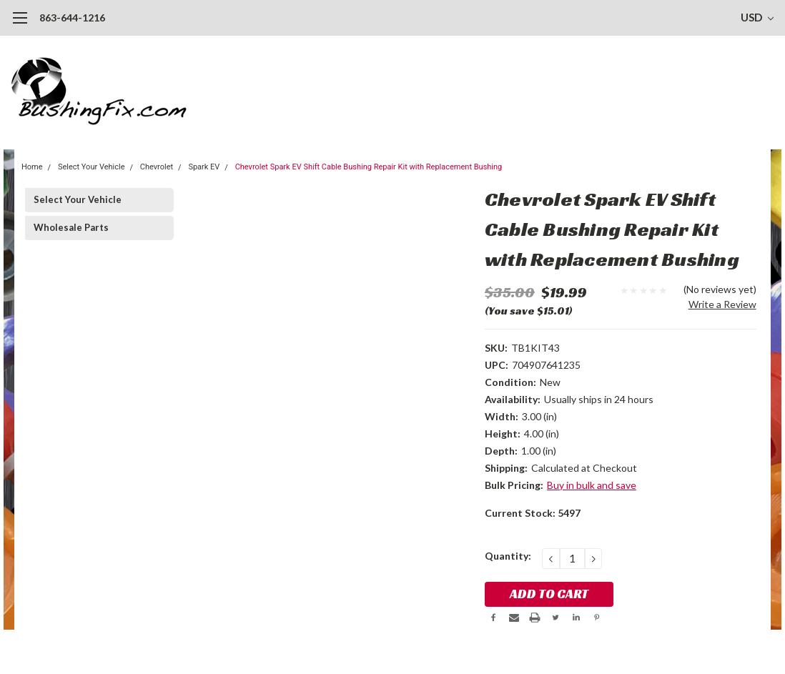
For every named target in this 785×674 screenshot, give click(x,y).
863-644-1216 (72, 17)
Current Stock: (533, 513)
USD (757, 17)
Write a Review (722, 304)
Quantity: (508, 556)
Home (32, 167)
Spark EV (203, 167)
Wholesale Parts (71, 227)
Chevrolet (156, 167)
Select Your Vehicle (91, 167)
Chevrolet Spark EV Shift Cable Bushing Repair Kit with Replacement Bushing (369, 167)
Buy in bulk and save (591, 485)
